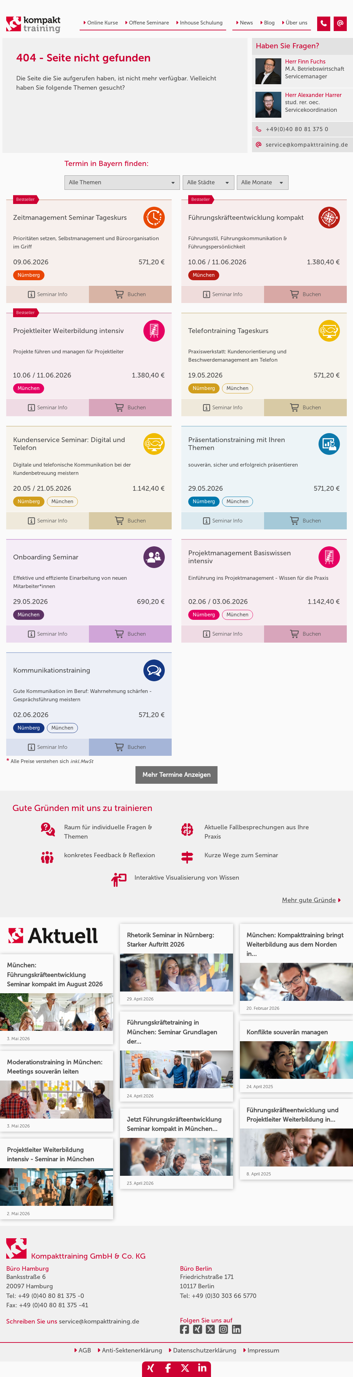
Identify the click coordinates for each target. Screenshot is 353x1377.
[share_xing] (150, 1369)
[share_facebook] (167, 1369)
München (204, 275)
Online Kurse (100, 23)
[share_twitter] (185, 1369)
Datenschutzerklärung (202, 1350)
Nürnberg (29, 275)
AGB (82, 1350)
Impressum (261, 1350)
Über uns (294, 23)
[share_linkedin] (202, 1369)
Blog (267, 23)
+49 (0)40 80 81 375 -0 (51, 1296)
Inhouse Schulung (199, 23)
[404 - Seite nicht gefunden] (323, 24)
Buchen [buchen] (130, 295)
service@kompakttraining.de (99, 1321)
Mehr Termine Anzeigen (176, 775)
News (244, 23)
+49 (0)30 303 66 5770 (224, 1296)
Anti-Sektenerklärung (129, 1350)
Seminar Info (47, 295)
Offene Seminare (147, 23)
